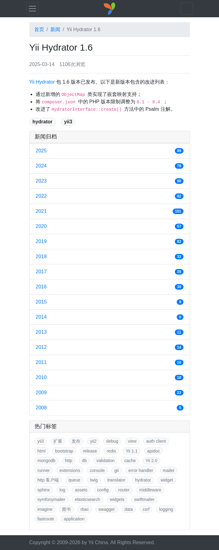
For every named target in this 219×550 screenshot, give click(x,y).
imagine (45, 509)
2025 (109, 151)
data (128, 509)
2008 (109, 408)
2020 (109, 226)
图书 (66, 509)
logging (166, 509)
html (41, 451)
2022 (109, 196)
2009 (109, 392)
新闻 (55, 29)
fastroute (45, 518)
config (102, 489)
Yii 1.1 (131, 451)
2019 (109, 241)
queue (74, 480)
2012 (109, 347)
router (124, 489)
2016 (109, 287)
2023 (109, 181)
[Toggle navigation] (32, 8)
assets (81, 489)
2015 (109, 302)
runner (43, 470)
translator (116, 480)
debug (112, 441)
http (68, 460)
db (84, 460)
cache (130, 460)
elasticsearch (87, 499)
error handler (140, 470)
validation (105, 460)
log (62, 489)
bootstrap (64, 451)
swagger (107, 509)
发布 (76, 441)
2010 (109, 377)
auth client (156, 441)
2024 (109, 166)
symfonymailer (51, 499)
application (74, 518)
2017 (109, 272)
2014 (109, 317)
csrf (146, 509)
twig (94, 480)
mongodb (46, 460)
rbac (84, 509)
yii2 (93, 441)
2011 (109, 362)
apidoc (153, 451)
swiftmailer (144, 499)
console (97, 470)
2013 (109, 332)
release (90, 451)
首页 (39, 29)
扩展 (57, 441)
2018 (109, 256)
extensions (70, 470)
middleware (150, 489)
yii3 (68, 121)
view (132, 441)
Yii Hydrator (42, 82)
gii (116, 470)
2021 (109, 211)
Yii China (98, 542)
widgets (117, 499)
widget (167, 480)
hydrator (42, 121)
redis (111, 451)
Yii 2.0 (151, 460)
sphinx (43, 489)
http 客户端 (48, 480)
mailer (169, 470)
